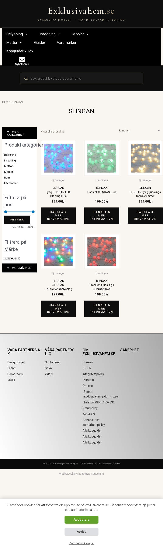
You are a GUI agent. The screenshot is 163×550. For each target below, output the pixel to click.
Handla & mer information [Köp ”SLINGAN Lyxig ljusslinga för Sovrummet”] (145, 215)
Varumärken (67, 42)
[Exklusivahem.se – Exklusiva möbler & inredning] (81, 13)
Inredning (50, 34)
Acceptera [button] (82, 519)
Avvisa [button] (81, 532)
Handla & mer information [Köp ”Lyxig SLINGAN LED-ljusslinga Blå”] (58, 215)
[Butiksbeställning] (139, 130)
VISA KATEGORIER (15, 133)
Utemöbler (11, 183)
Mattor (14, 42)
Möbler (80, 34)
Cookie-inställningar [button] (81, 543)
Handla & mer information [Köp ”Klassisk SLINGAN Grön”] (101, 215)
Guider (39, 42)
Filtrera (17, 219)
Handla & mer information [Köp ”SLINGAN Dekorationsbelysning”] (58, 308)
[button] (19, 133)
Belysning (17, 34)
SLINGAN (10, 258)
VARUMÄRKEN (21, 267)
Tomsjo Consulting (93, 473)
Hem (5, 102)
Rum (7, 177)
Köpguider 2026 (19, 51)
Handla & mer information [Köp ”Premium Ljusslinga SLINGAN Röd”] (101, 308)
